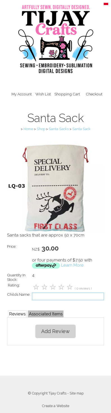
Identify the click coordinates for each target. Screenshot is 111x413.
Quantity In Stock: (16, 277)
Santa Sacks (59, 129)
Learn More (72, 265)
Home (28, 129)
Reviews (17, 313)
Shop (41, 129)
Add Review (55, 331)
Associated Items (46, 313)
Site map (77, 393)
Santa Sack (81, 129)
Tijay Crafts (57, 393)
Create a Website (55, 406)
